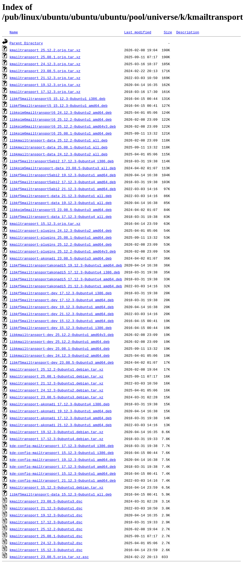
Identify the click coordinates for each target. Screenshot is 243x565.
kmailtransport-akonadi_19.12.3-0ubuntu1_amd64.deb (61, 411)
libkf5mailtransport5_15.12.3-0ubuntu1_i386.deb (57, 98)
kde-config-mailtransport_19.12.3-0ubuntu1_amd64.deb (63, 459)
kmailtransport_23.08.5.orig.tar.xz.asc (49, 556)
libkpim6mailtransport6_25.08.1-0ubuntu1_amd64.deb (61, 133)
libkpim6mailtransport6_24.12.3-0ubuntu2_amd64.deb (61, 112)
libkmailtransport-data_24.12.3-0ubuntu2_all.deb (59, 154)
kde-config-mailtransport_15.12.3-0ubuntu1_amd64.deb (63, 473)
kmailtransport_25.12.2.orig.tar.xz (45, 50)
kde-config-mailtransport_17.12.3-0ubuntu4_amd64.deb (63, 466)
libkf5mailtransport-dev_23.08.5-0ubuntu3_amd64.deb (62, 362)
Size (168, 32)
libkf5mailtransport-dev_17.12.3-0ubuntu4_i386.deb (61, 293)
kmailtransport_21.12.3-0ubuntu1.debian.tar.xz (56, 383)
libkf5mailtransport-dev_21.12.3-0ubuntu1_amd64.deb (62, 313)
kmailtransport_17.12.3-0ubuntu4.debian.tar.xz (56, 438)
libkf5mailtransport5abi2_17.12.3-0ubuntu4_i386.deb (62, 161)
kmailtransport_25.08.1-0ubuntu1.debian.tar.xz (56, 376)
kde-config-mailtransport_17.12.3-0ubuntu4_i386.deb (62, 445)
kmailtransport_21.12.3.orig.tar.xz (45, 77)
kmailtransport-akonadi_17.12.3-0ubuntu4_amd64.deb (61, 417)
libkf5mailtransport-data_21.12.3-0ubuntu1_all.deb (61, 195)
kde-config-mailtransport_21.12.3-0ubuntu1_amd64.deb (63, 480)
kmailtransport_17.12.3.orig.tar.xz (45, 91)
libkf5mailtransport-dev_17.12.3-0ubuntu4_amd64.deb (62, 299)
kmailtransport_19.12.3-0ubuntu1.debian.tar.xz (56, 431)
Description (187, 32)
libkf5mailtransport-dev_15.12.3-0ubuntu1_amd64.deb (62, 320)
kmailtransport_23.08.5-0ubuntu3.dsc (46, 501)
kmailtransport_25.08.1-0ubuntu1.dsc (46, 535)
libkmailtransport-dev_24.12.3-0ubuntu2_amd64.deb (59, 355)
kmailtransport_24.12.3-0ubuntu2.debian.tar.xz (56, 390)
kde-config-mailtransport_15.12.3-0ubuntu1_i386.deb (62, 452)
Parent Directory (26, 43)
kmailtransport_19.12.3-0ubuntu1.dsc (46, 515)
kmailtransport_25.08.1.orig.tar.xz (45, 56)
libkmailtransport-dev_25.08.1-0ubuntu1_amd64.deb (59, 348)
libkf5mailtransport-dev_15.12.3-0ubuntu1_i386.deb (61, 327)
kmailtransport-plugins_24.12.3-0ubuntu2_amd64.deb (61, 230)
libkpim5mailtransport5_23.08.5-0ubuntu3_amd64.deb (61, 209)
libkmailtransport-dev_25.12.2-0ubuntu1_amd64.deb (59, 341)
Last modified (137, 32)
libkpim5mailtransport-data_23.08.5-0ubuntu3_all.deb (63, 168)
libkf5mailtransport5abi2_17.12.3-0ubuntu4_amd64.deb (63, 181)
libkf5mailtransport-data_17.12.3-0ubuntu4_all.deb (61, 216)
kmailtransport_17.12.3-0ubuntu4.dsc (46, 522)
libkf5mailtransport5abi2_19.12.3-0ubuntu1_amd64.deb (63, 174)
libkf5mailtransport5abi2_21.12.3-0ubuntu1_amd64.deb (63, 188)
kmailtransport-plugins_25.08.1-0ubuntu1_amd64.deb (61, 237)
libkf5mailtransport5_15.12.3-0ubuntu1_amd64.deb (59, 105)
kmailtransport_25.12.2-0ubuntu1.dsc (46, 529)
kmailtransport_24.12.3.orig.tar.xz (45, 63)
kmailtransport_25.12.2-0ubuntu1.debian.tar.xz (56, 369)
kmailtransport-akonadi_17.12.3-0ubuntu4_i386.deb (59, 404)
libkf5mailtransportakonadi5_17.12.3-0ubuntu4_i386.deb (65, 272)
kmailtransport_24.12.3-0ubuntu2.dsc (46, 542)
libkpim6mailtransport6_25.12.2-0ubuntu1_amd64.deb (61, 119)
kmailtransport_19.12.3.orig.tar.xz (45, 84)
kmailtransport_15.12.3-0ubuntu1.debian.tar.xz (56, 487)
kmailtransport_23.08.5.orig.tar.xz (45, 70)
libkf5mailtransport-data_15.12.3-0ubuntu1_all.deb (61, 494)
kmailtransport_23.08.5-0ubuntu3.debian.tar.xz (56, 397)
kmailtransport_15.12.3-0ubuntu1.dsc (46, 549)
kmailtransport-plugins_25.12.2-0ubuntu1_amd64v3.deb (63, 251)
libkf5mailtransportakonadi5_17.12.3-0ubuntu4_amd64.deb (66, 279)
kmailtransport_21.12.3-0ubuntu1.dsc (46, 508)
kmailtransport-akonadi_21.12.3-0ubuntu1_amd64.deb (61, 424)
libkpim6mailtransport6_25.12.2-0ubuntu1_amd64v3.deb (63, 126)
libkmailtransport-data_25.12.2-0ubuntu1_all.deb (59, 140)
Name (14, 32)
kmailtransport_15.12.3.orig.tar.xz (45, 223)
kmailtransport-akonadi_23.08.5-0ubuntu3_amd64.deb (61, 258)
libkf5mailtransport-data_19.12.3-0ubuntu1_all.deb (61, 202)
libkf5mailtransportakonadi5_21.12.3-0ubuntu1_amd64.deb (66, 286)
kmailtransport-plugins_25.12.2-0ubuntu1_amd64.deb (61, 244)
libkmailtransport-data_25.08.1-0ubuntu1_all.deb (59, 147)
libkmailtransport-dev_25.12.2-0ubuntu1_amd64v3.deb (62, 334)
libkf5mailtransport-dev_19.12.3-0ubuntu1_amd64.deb (62, 306)
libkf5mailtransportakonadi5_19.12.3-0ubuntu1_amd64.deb (66, 265)
